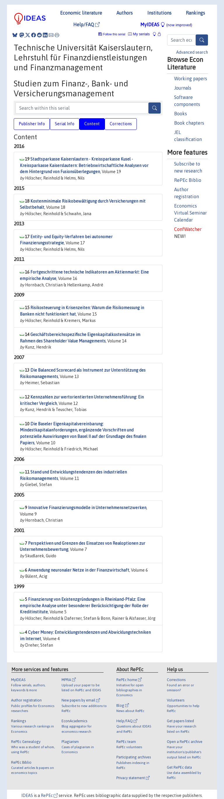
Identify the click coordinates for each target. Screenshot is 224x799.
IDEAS (27, 795)
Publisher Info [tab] (32, 123)
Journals (182, 87)
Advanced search (192, 52)
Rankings (195, 12)
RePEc (49, 795)
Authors (124, 12)
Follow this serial (114, 34)
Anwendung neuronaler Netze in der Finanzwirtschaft (78, 570)
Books (180, 113)
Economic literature (81, 12)
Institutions (159, 12)
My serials (139, 34)
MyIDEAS (166, 24)
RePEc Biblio (187, 180)
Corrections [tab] (121, 123)
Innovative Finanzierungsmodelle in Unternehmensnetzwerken (87, 507)
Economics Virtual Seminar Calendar (190, 212)
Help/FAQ (86, 24)
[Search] (202, 40)
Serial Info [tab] (64, 123)
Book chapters (189, 123)
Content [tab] (92, 123)
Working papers (190, 78)
